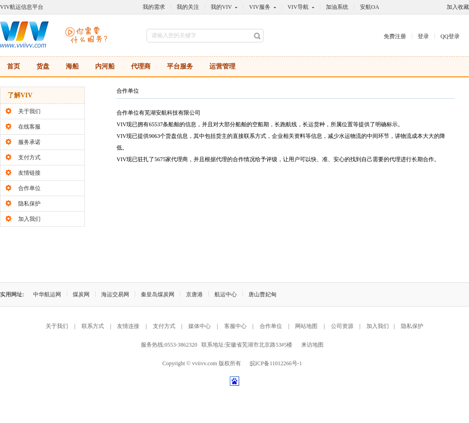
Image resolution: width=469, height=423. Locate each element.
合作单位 (29, 188)
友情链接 (29, 173)
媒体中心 (199, 326)
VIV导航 (298, 7)
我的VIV (221, 7)
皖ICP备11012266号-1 (276, 363)
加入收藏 (458, 7)
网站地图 (306, 326)
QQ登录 (450, 36)
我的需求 (154, 7)
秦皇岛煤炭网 (157, 294)
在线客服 (29, 126)
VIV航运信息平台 (21, 7)
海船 (72, 66)
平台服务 (180, 66)
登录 (423, 36)
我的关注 (188, 7)
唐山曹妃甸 (262, 294)
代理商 (141, 66)
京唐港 (194, 294)
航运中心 (225, 294)
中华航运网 (47, 294)
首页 (13, 66)
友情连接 (128, 326)
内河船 (105, 66)
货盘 (42, 66)
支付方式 (29, 157)
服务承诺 (29, 142)
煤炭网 (81, 294)
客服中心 (235, 326)
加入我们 (29, 219)
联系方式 (93, 326)
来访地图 (312, 344)
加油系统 (337, 7)
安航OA (369, 7)
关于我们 (29, 111)
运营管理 (222, 66)
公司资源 (342, 326)
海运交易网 (115, 294)
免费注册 (395, 36)
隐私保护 (29, 203)
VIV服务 (259, 7)
